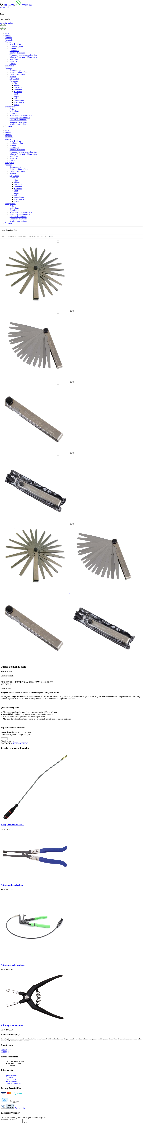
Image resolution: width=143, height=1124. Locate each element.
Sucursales (14, 81)
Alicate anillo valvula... (12, 885)
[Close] (58, 240)
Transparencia (10, 107)
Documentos (14, 51)
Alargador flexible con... (12, 824)
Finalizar (10, 23)
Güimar (17, 85)
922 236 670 (9, 5)
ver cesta (3, 23)
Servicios (8, 38)
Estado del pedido (16, 46)
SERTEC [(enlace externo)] (13, 48)
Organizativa (14, 113)
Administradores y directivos (21, 115)
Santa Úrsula (19, 100)
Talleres (8, 36)
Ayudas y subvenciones (18, 124)
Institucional (14, 111)
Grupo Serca (14, 79)
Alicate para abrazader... (12, 965)
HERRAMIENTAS (20, 743)
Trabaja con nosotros (18, 74)
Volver (51, 236)
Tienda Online (11, 236)
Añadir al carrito (7, 741)
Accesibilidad (13, 1108)
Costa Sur (18, 92)
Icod (16, 94)
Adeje (16, 98)
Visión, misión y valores (19, 72)
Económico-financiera (18, 120)
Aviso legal (14, 59)
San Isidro (18, 87)
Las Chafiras (19, 102)
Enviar (27, 1123)
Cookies (13, 64)
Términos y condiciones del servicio (23, 55)
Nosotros (8, 68)
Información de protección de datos (23, 57)
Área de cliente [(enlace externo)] (15, 44)
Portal (12, 109)
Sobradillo (18, 90)
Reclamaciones (11, 1081)
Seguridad (13, 61)
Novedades (9, 40)
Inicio (7, 33)
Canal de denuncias (13, 1084)
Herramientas (22, 236)
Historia (13, 77)
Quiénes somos (15, 70)
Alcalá (16, 96)
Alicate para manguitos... (13, 1025)
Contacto (8, 126)
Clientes (8, 42)
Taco (16, 83)
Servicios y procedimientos (20, 118)
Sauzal (16, 105)
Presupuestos (11, 1079)
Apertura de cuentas (17, 53)
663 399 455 (27, 5)
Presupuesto (9, 66)
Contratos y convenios (18, 122)
